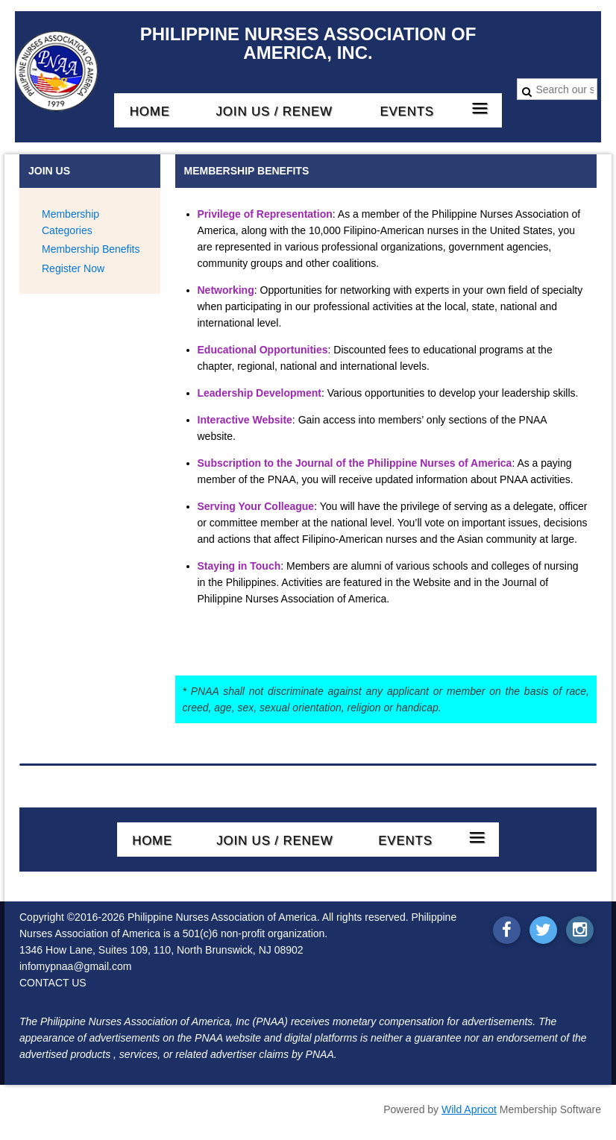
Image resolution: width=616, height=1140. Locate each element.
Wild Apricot (469, 1109)
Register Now (73, 268)
